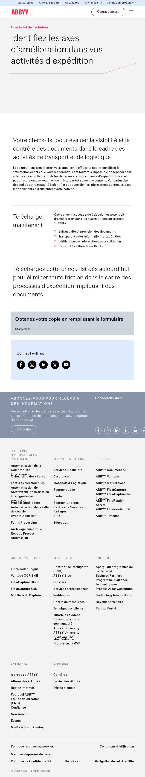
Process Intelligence (26, 503)
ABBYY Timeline (108, 516)
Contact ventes (108, 12)
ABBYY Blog (62, 575)
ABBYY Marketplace (111, 483)
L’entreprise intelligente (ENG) (70, 569)
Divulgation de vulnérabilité (114, 761)
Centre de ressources (69, 602)
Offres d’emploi (64, 688)
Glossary (59, 582)
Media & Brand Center (27, 727)
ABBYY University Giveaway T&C (66, 635)
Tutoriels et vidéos (66, 615)
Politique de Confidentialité (31, 761)
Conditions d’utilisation (117, 746)
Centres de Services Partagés (68, 509)
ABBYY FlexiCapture (111, 489)
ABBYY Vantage (107, 476)
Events (16, 720)
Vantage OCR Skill (24, 575)
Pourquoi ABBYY (23, 694)
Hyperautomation (23, 516)
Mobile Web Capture (26, 595)
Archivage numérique (26, 529)
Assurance (61, 476)
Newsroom (19, 714)
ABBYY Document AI (111, 470)
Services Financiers (67, 470)
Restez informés (23, 688)
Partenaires (72, 2)
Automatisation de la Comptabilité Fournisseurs (26, 470)
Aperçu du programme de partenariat (114, 569)
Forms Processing (24, 522)
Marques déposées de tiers (30, 754)
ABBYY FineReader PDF (113, 509)
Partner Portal (106, 608)
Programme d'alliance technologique (112, 582)
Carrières (60, 674)
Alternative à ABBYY (26, 681)
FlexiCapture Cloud (25, 582)
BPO (56, 516)
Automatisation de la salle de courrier (30, 509)
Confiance (18, 707)
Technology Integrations (113, 595)
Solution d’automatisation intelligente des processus (30, 496)
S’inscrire (24, 429)
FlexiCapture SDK (24, 589)
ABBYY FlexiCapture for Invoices (113, 496)
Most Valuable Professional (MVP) (67, 641)
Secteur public (64, 489)
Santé (57, 496)
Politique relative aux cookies (32, 746)
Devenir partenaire (109, 602)
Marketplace (26, 2)
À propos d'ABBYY (24, 674)
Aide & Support (49, 2)
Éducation (60, 522)
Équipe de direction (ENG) (25, 701)
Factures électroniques (28, 483)
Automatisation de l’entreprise (24, 489)
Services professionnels (70, 589)
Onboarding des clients (28, 476)
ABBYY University (66, 628)
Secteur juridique (66, 503)
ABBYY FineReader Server (110, 503)
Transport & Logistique (70, 483)
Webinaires (61, 595)
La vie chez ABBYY (67, 681)
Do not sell (72, 761)
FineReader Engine (25, 569)
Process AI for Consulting (114, 589)
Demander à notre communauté (66, 621)
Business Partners (109, 575)
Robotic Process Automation (23, 535)
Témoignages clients (68, 608)
